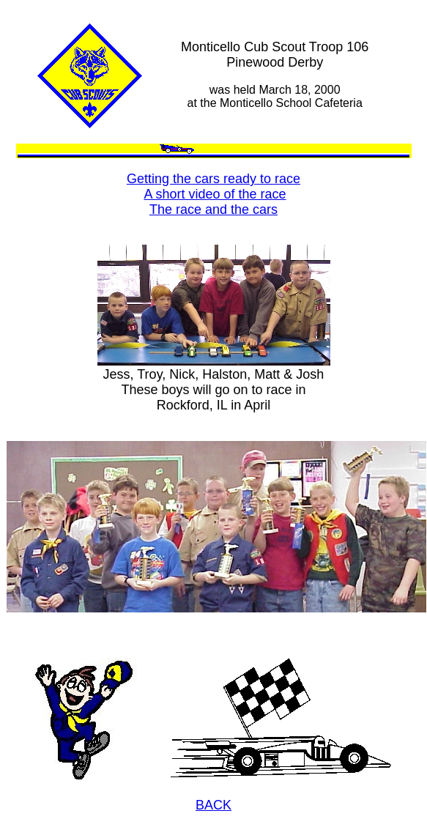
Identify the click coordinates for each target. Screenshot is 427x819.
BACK (213, 805)
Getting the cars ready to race (213, 178)
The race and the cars (213, 209)
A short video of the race (215, 194)
